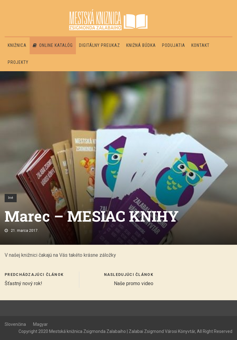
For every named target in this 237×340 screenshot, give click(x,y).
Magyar (40, 324)
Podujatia (173, 45)
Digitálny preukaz (99, 45)
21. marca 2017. (25, 230)
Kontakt (200, 45)
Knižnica (17, 45)
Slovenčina (15, 324)
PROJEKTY (18, 62)
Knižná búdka (141, 45)
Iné (10, 198)
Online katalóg (53, 45)
